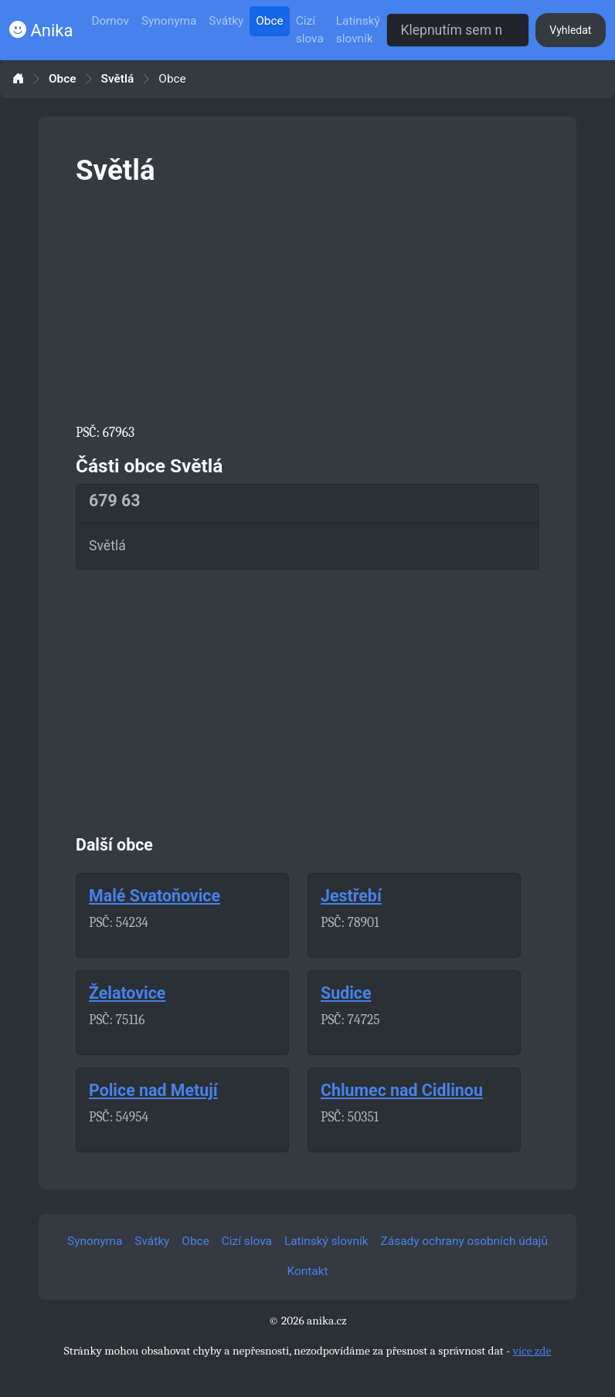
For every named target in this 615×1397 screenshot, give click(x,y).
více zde (532, 1351)
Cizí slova (310, 30)
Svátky (226, 21)
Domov (110, 21)
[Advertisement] (307, 302)
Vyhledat (570, 30)
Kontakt (307, 1271)
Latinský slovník (358, 30)
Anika (41, 30)
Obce (269, 21)
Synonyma (168, 21)
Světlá (117, 79)
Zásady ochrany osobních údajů (464, 1241)
